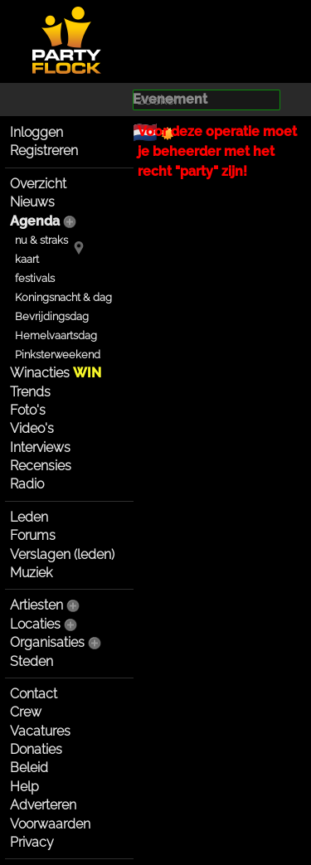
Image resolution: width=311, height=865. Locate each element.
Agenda (35, 221)
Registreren (44, 150)
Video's (32, 428)
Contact (33, 694)
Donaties (36, 749)
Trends (30, 392)
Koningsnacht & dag (63, 297)
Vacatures (40, 731)
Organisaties (47, 642)
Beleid (29, 767)
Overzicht (38, 184)
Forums (33, 535)
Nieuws (32, 202)
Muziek (31, 573)
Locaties (35, 624)
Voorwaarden (50, 824)
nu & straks (41, 240)
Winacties (55, 373)
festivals (35, 278)
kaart (27, 259)
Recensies (40, 466)
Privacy (32, 842)
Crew (25, 712)
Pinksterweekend (57, 354)
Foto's (28, 410)
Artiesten (36, 605)
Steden (31, 661)
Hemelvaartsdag (56, 335)
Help (24, 787)
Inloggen (36, 132)
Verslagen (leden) (62, 554)
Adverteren (43, 805)
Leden (29, 517)
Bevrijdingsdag (52, 316)
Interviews (40, 447)
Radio (27, 484)
